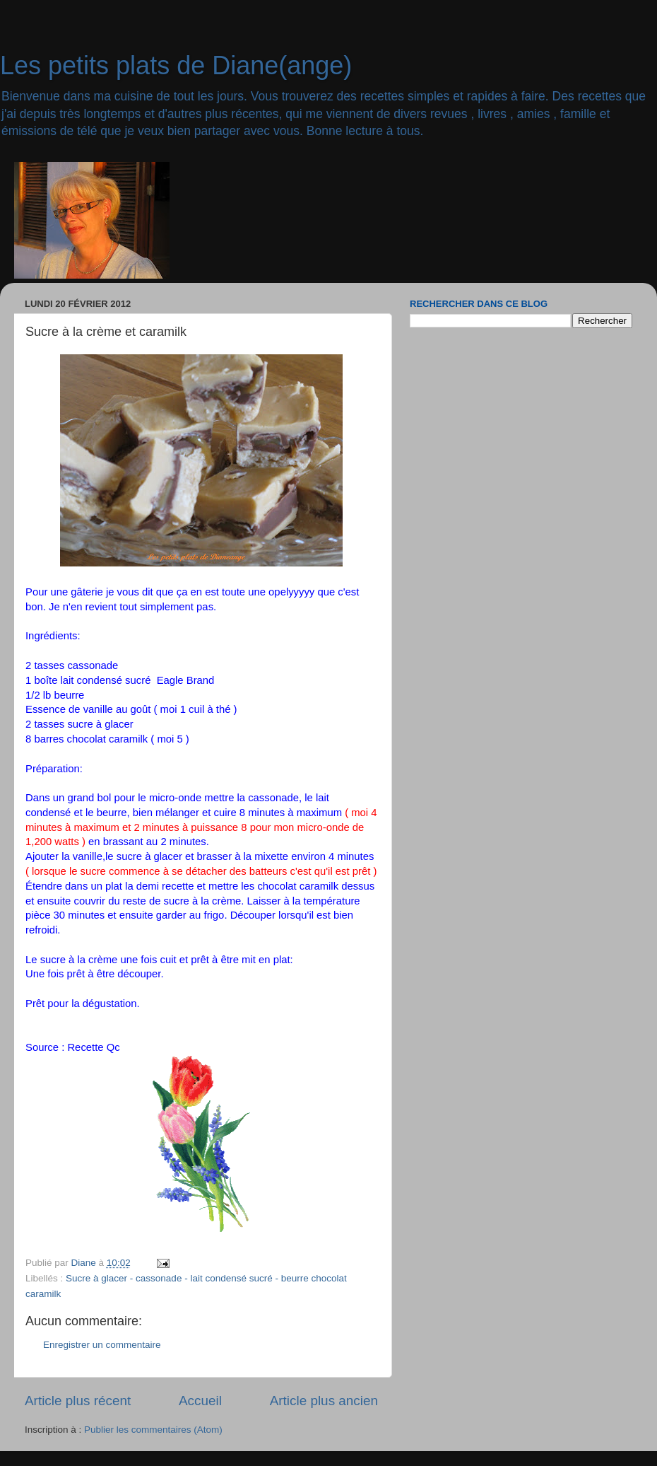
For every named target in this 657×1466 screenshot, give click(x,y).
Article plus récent (78, 1400)
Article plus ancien (324, 1400)
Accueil (200, 1400)
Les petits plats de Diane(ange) (176, 65)
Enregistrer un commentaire (102, 1344)
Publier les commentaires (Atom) (153, 1429)
